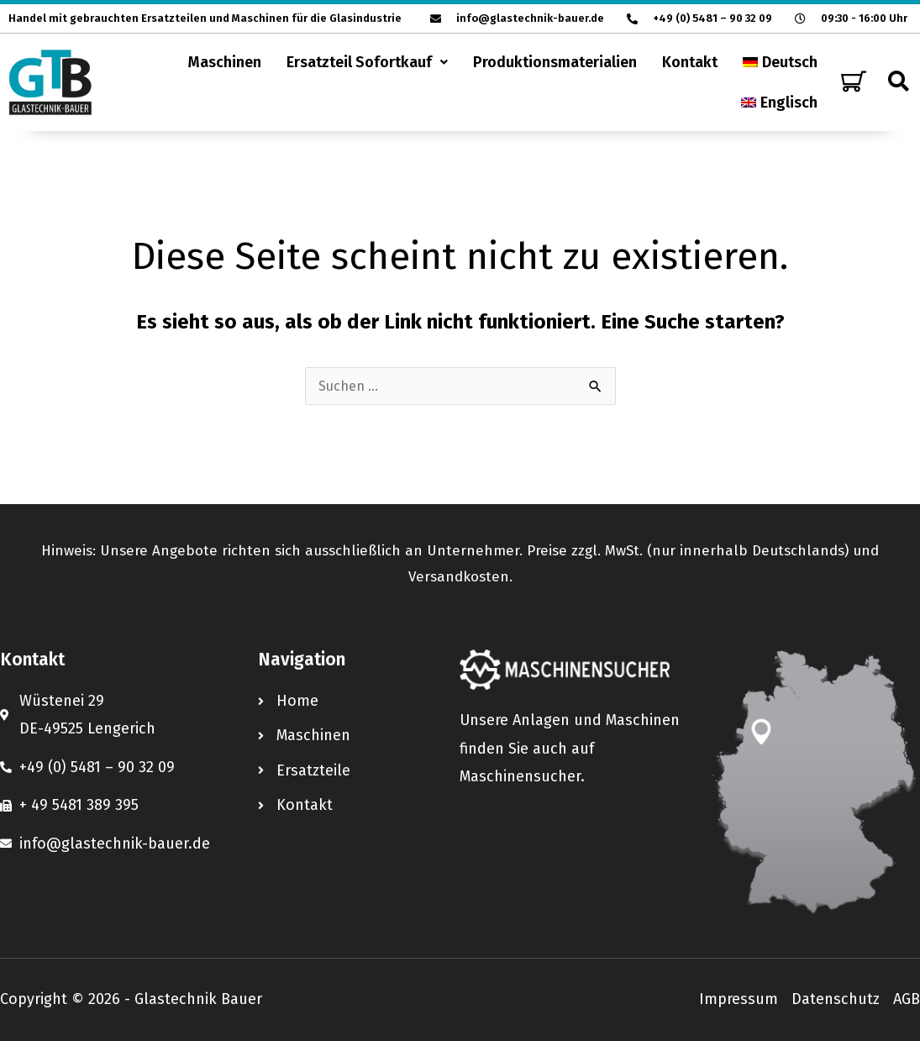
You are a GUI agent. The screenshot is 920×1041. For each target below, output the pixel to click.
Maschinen (224, 62)
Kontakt (690, 62)
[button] (367, 62)
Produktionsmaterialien (555, 62)
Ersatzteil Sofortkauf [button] (367, 62)
